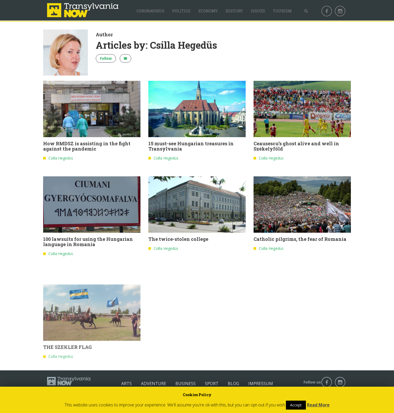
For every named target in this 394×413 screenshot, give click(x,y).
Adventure (153, 383)
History (234, 10)
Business (185, 383)
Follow (106, 58)
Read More (318, 405)
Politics (181, 10)
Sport (212, 383)
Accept (296, 404)
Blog (233, 383)
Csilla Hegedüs (60, 159)
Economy (208, 10)
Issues (258, 10)
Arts (126, 383)
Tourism (282, 10)
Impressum (260, 383)
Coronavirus (150, 10)
